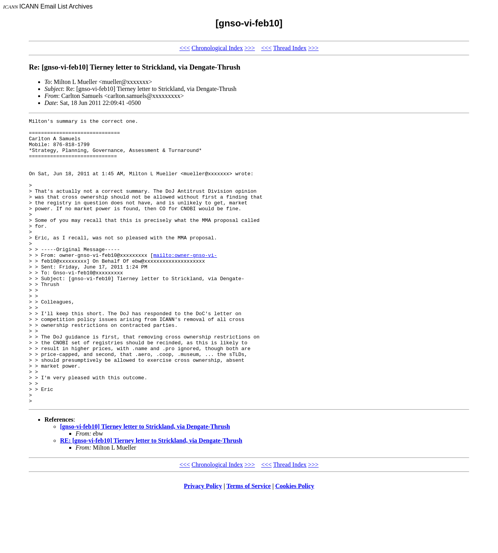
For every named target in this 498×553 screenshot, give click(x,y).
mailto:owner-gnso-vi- (185, 282)
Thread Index (290, 48)
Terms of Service (248, 543)
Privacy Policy (203, 543)
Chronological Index (217, 48)
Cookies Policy (294, 543)
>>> (249, 48)
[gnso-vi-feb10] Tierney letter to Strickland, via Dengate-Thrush (145, 483)
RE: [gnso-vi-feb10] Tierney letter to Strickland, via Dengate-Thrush (151, 497)
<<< (184, 48)
